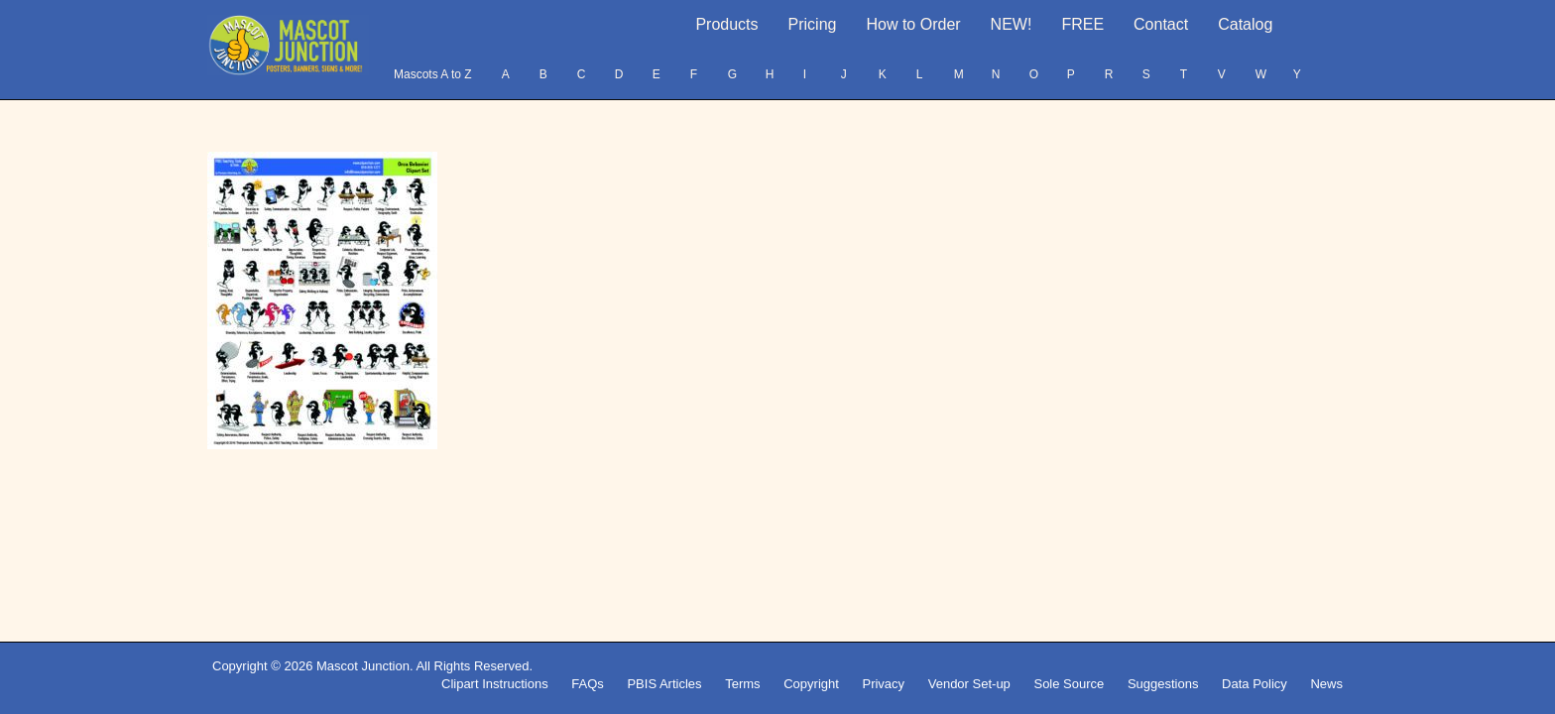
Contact (1161, 24)
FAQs (587, 683)
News (1326, 683)
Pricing (812, 24)
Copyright (811, 683)
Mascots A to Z (433, 74)
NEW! (1011, 24)
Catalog (1245, 24)
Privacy (883, 683)
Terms (742, 683)
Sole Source (1068, 683)
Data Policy (1254, 683)
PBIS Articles (664, 683)
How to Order (913, 24)
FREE (1082, 24)
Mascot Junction (363, 665)
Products (726, 24)
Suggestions (1163, 683)
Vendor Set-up (969, 683)
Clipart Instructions (494, 683)
